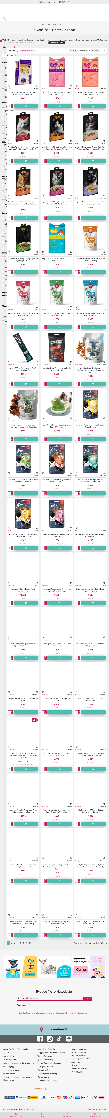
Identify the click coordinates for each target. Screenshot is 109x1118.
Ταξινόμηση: (47, 50)
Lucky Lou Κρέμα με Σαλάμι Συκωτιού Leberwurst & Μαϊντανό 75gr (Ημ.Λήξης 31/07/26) (23, 755)
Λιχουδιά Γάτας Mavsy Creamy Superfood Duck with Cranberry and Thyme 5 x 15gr (23, 148)
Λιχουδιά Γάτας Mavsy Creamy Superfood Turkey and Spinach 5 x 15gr (23, 260)
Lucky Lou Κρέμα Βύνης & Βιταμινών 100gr (57, 700)
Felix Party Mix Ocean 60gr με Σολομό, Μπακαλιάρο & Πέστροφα (90, 481)
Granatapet (11, 585)
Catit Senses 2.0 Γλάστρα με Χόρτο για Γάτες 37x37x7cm (56, 426)
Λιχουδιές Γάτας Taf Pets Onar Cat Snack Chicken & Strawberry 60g (23, 314)
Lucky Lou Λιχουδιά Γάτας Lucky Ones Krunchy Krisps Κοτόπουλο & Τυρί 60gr (90, 866)
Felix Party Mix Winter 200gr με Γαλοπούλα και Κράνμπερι (90, 535)
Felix (76, 421)
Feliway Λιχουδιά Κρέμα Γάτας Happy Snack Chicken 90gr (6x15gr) (23, 93)
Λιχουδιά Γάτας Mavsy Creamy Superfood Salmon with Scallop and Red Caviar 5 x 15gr (23, 204)
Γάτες (48, 24)
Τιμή (4, 47)
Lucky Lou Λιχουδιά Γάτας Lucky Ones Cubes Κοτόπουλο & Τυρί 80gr (23, 811)
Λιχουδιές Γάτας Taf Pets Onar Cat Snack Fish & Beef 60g (57, 314)
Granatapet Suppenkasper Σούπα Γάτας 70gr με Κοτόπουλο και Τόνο (23, 645)
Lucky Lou (11, 695)
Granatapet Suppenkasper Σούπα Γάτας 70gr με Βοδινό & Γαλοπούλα (57, 590)
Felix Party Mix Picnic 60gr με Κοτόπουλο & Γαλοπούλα (57, 535)
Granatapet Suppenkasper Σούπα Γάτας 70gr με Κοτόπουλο (90, 590)
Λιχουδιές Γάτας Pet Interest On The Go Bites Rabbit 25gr (57, 369)
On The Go (11, 364)
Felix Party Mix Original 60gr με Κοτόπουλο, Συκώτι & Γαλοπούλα (23, 535)
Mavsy (43, 88)
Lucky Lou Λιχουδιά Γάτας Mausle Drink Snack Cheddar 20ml (90, 923)
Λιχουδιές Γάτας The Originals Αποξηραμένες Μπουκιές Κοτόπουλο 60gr (90, 370)
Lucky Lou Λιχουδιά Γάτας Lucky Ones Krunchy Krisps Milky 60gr (23, 866)
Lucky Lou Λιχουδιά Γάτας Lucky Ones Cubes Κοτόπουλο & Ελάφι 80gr (90, 754)
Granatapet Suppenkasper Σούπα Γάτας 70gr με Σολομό (57, 645)
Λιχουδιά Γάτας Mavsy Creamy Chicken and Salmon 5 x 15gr (57, 93)
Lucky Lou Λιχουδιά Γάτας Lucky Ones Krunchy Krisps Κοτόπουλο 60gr (23, 923)
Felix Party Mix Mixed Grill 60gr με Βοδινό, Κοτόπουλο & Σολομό (56, 481)
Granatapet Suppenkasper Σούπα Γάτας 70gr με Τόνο (90, 645)
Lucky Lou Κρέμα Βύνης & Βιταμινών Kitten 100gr (90, 700)
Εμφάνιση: (95, 50)
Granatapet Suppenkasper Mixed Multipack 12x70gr (23, 590)
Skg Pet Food (79, 364)
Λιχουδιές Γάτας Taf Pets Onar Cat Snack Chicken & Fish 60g (90, 260)
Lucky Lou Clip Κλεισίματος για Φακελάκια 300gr (23, 700)
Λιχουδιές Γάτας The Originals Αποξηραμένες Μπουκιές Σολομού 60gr (23, 426)
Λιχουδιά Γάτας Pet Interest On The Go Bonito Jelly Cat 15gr (23, 369)
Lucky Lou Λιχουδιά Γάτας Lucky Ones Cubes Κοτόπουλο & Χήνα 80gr (56, 811)
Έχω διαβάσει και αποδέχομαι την (52, 1012)
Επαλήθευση (23, 1004)
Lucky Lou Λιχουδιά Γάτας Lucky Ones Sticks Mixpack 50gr (56, 923)
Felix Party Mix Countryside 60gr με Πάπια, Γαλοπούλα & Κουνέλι (23, 481)
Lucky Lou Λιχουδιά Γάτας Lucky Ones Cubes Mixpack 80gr (56, 754)
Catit (43, 421)
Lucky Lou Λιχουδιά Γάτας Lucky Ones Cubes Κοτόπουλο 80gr (90, 811)
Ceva (9, 88)
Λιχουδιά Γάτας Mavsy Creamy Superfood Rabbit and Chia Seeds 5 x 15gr (57, 148)
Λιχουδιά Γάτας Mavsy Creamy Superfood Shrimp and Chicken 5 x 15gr (57, 203)
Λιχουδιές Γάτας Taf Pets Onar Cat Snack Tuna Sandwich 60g (90, 314)
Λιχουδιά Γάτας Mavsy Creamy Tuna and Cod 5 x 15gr (56, 260)
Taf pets (77, 255)
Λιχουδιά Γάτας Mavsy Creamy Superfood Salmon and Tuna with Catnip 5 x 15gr (90, 148)
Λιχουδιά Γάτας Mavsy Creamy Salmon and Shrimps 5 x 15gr (90, 93)
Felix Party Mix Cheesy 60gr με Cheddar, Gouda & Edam (90, 426)
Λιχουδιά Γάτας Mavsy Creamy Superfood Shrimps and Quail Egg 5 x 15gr (90, 203)
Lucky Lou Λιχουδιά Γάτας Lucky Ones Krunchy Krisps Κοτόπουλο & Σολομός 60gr (56, 867)
